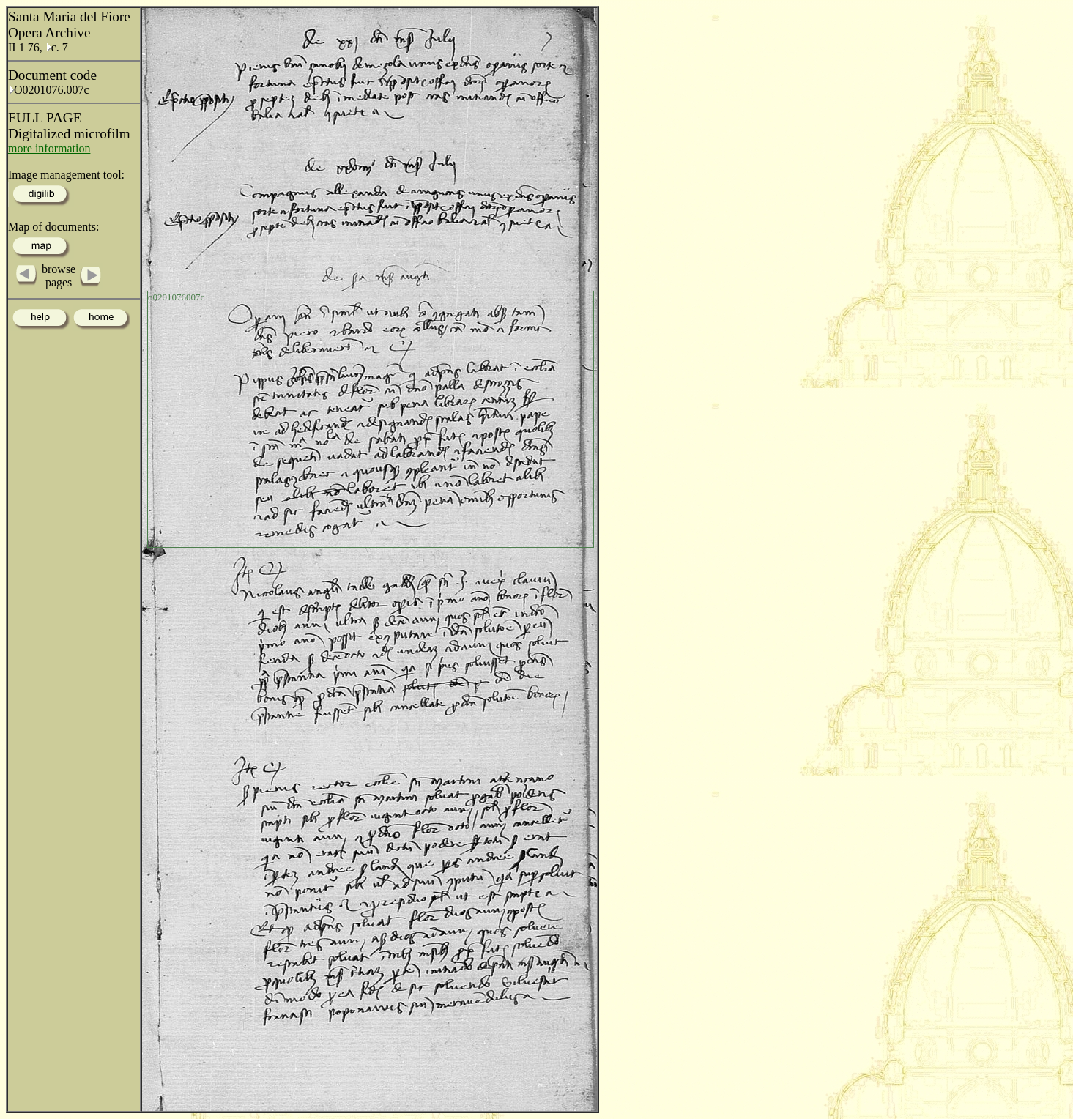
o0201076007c (176, 296)
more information (49, 148)
